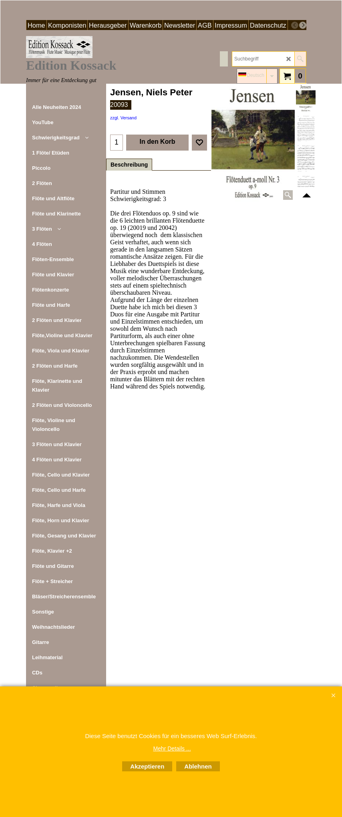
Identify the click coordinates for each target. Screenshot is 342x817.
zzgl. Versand (123, 117)
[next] (302, 25)
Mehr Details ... (172, 748)
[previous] (294, 25)
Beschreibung (129, 164)
